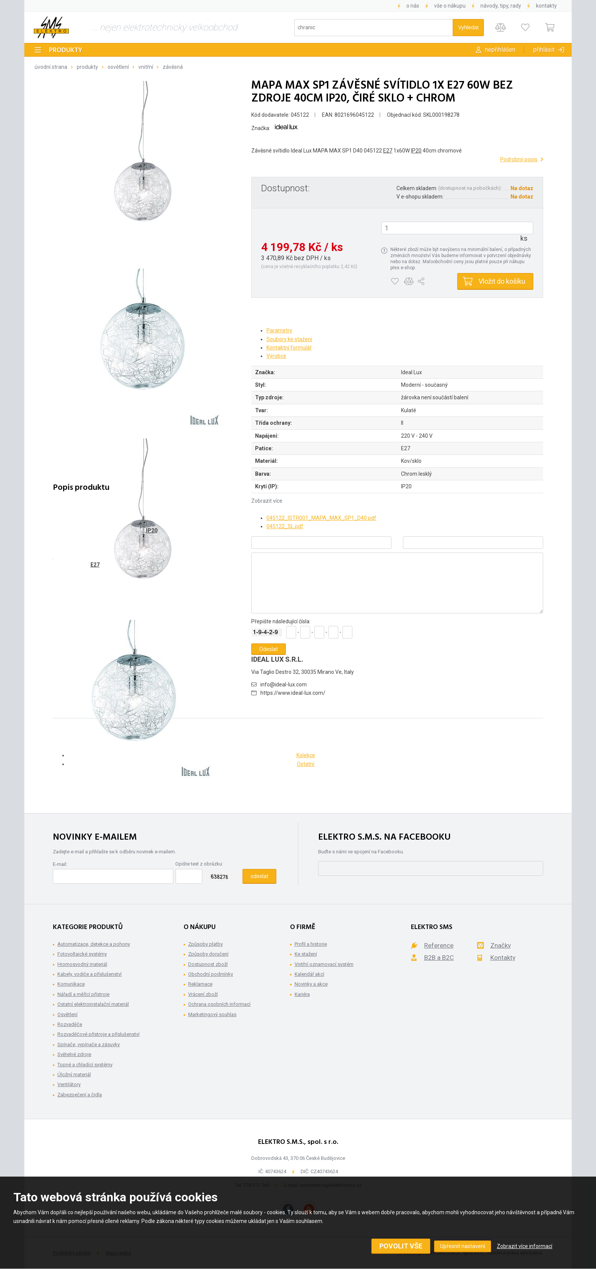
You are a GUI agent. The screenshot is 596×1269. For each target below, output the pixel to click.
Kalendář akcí (309, 974)
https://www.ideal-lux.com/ (292, 693)
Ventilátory (69, 1084)
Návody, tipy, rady (500, 6)
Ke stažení (306, 954)
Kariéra (302, 994)
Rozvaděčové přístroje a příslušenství (98, 1034)
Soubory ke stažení (289, 339)
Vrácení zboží (203, 994)
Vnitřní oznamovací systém (324, 964)
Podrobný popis (518, 159)
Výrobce (276, 356)
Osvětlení (118, 67)
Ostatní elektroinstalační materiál (93, 1004)
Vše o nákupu (450, 6)
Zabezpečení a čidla (79, 1094)
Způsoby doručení (208, 954)
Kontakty (546, 6)
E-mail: (60, 864)
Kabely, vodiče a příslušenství (89, 974)
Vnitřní (145, 67)
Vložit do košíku (502, 281)
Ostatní (305, 764)
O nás (412, 6)
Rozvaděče (69, 1024)
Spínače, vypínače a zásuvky (88, 1044)
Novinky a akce (311, 984)
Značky (500, 945)
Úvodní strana (51, 67)
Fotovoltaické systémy (82, 954)
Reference (438, 945)
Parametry (279, 330)
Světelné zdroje (74, 1054)
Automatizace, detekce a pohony (93, 944)
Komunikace (71, 984)
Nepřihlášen (500, 49)
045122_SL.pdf (284, 526)
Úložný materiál (74, 1074)
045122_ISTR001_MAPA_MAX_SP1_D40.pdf (321, 518)
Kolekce (305, 755)
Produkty (65, 50)
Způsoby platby (205, 944)
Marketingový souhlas (212, 1014)
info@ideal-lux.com (283, 684)
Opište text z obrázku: (199, 864)
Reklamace (200, 984)
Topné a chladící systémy (85, 1064)
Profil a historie (311, 944)
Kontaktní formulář (289, 348)
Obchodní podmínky (210, 974)
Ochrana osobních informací (219, 1004)
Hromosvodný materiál (82, 964)
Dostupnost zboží (208, 964)
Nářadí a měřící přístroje (83, 994)
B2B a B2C (439, 957)
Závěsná (173, 67)
